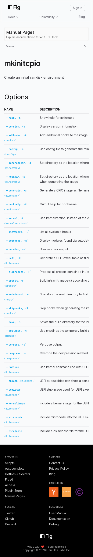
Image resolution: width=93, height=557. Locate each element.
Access (10, 485)
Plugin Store (13, 490)
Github (9, 518)
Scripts (10, 463)
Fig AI (9, 479)
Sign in (77, 8)
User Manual (58, 513)
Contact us (56, 463)
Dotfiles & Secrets (17, 474)
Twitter (10, 513)
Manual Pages (15, 496)
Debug (54, 524)
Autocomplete (15, 468)
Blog (82, 16)
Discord (10, 524)
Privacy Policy (59, 468)
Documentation (59, 518)
